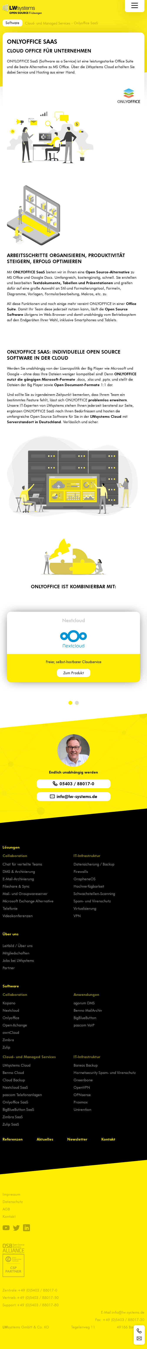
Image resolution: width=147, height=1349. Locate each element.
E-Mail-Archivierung (18, 878)
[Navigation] (134, 5)
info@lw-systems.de (128, 1312)
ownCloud (11, 1032)
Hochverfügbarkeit (89, 886)
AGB (6, 1208)
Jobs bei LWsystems (18, 960)
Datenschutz (13, 1201)
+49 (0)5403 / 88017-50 (38, 1297)
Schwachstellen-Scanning (94, 893)
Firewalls (81, 871)
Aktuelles (45, 1139)
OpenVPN (82, 1087)
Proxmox (81, 1102)
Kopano (9, 1002)
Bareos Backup (86, 1065)
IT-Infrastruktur (87, 855)
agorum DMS (84, 1002)
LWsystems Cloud (16, 1065)
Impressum (11, 1194)
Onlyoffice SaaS (15, 1102)
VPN (77, 915)
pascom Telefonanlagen (22, 1094)
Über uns (10, 933)
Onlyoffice (11, 1017)
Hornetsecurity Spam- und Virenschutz (105, 1072)
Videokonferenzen (18, 915)
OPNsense (82, 1094)
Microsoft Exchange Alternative (28, 900)
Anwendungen (86, 994)
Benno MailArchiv (88, 1010)
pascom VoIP (84, 1025)
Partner (9, 967)
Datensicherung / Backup (94, 864)
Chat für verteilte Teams (22, 864)
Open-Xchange (15, 1025)
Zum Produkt (73, 672)
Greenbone (83, 1079)
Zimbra (8, 1039)
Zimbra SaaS (13, 1116)
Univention (82, 1109)
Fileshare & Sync (16, 886)
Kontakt (108, 1139)
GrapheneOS (85, 878)
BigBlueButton (85, 1017)
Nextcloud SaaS (15, 1087)
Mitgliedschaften (16, 953)
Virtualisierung (85, 908)
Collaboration (15, 855)
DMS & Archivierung (19, 871)
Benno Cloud (13, 1072)
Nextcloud (73, 620)
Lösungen (11, 847)
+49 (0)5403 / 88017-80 (38, 1304)
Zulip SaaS (11, 1124)
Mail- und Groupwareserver (25, 893)
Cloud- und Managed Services (47, 23)
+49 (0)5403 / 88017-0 (37, 1290)
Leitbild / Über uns (18, 945)
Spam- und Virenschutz (92, 900)
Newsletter (77, 1139)
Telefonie (10, 908)
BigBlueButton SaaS (18, 1109)
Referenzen (13, 1139)
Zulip (6, 1047)
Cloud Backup (14, 1079)
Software (12, 22)
